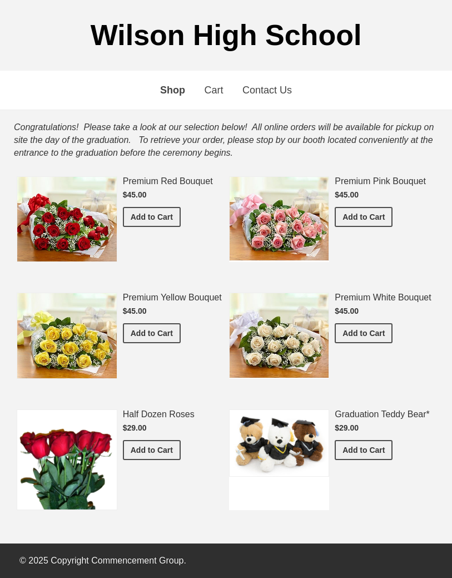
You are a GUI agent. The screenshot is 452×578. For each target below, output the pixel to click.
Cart (213, 90)
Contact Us (267, 90)
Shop (172, 90)
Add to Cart (156, 216)
